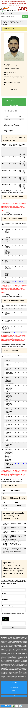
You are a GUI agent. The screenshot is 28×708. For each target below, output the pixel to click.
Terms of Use (14, 693)
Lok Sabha (9, 13)
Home (2, 13)
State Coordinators (14, 687)
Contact (14, 690)
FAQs (14, 695)
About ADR (14, 685)
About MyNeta (14, 682)
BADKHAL (5, 22)
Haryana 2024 (11, 21)
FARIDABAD (19, 21)
